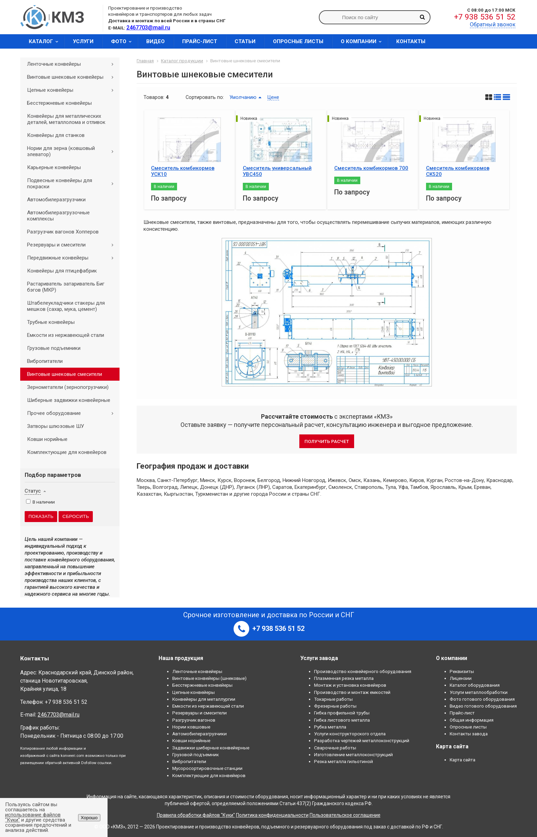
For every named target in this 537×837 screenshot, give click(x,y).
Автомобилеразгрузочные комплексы (58, 216)
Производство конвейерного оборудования (362, 671)
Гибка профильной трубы (342, 712)
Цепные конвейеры (72, 90)
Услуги (83, 41)
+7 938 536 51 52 (484, 17)
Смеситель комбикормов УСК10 (182, 171)
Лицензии (461, 678)
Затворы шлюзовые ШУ (55, 426)
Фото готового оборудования (482, 699)
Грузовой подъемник (195, 754)
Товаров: (153, 97)
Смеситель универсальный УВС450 (277, 171)
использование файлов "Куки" (33, 817)
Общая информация (472, 720)
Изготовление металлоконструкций (353, 754)
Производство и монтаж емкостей (352, 692)
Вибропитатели (45, 361)
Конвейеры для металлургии (203, 699)
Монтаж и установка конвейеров (350, 685)
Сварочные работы (335, 747)
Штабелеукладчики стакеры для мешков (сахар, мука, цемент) (66, 306)
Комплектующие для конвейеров (67, 452)
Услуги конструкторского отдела (350, 733)
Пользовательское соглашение (345, 815)
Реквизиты (462, 671)
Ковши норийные (47, 439)
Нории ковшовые (191, 727)
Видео (155, 41)
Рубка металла (330, 727)
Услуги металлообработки (479, 692)
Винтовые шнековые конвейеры (72, 77)
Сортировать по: (205, 97)
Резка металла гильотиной (343, 761)
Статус (33, 491)
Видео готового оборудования (483, 706)
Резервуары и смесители (72, 245)
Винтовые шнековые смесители (64, 374)
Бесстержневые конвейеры (59, 103)
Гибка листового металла (342, 720)
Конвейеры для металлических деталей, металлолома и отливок (66, 119)
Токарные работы (333, 699)
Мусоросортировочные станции (207, 768)
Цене (273, 97)
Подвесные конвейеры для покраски (72, 183)
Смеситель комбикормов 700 (371, 168)
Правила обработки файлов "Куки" (196, 815)
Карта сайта (462, 759)
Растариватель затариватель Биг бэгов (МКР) (65, 287)
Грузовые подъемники (53, 348)
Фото (123, 41)
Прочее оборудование (72, 413)
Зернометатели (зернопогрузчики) (68, 387)
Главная (145, 60)
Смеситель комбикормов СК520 (457, 171)
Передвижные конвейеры (72, 258)
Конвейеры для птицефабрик (62, 271)
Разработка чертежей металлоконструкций (361, 740)
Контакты (410, 41)
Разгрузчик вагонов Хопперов (63, 232)
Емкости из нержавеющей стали (65, 335)
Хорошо (89, 817)
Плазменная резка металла (344, 678)
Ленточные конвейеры (72, 64)
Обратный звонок (492, 24)
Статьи (245, 41)
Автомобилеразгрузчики (56, 199)
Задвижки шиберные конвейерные (210, 747)
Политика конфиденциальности (272, 815)
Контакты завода (469, 733)
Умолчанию (243, 97)
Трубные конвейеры (51, 322)
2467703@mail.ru (58, 714)
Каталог (46, 41)
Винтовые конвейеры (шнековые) (209, 678)
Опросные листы (298, 41)
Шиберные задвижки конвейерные (68, 400)
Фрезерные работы (335, 706)
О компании (363, 41)
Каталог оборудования (475, 685)
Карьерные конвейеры (54, 167)
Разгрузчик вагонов (193, 720)
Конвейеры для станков (56, 135)
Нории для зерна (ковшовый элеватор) (72, 151)
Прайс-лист (199, 41)
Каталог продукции (182, 60)
